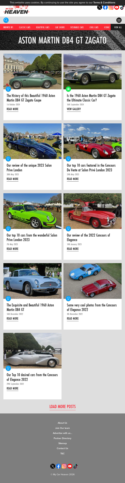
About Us (62, 423)
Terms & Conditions (104, 2)
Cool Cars (94, 27)
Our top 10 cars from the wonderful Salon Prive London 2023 (32, 237)
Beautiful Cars (42, 27)
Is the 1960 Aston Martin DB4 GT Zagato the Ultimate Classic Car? (91, 98)
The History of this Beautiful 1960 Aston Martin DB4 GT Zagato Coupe (31, 98)
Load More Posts (62, 406)
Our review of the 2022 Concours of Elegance (88, 237)
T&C (62, 453)
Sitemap (62, 443)
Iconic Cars (109, 27)
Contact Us (62, 448)
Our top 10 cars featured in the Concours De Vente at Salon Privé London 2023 (91, 167)
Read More (12, 109)
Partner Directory (62, 438)
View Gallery (74, 109)
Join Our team (62, 428)
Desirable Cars (77, 27)
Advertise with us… (62, 433)
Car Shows (60, 27)
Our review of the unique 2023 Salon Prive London (29, 167)
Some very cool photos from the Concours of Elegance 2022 (92, 307)
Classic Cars (25, 27)
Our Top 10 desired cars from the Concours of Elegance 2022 (32, 377)
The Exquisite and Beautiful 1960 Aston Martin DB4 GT (30, 307)
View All (118, 27)
